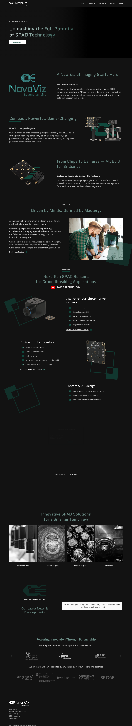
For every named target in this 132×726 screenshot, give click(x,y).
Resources (112, 3)
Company (91, 3)
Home (82, 3)
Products (102, 3)
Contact (121, 3)
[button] (23, 568)
